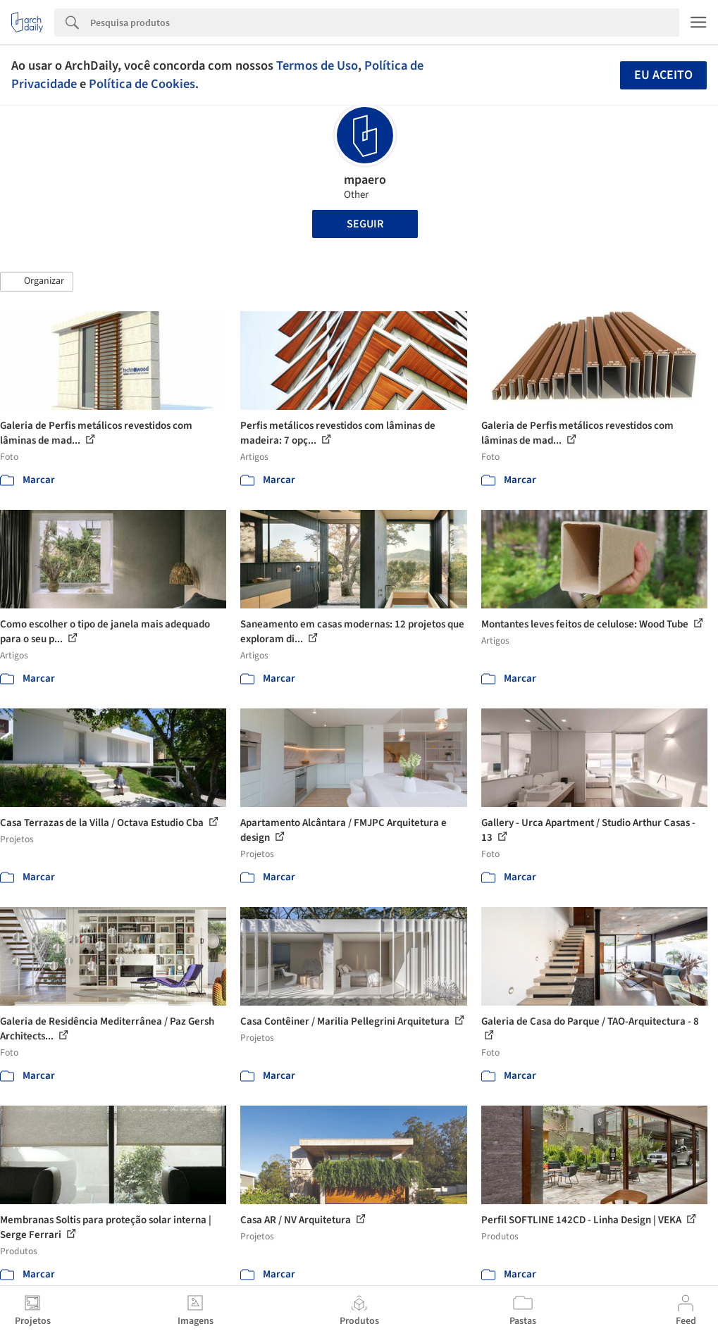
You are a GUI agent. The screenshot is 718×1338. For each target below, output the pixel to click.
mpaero (365, 180)
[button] (36, 282)
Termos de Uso (317, 65)
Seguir (365, 224)
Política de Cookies (142, 84)
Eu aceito (663, 75)
